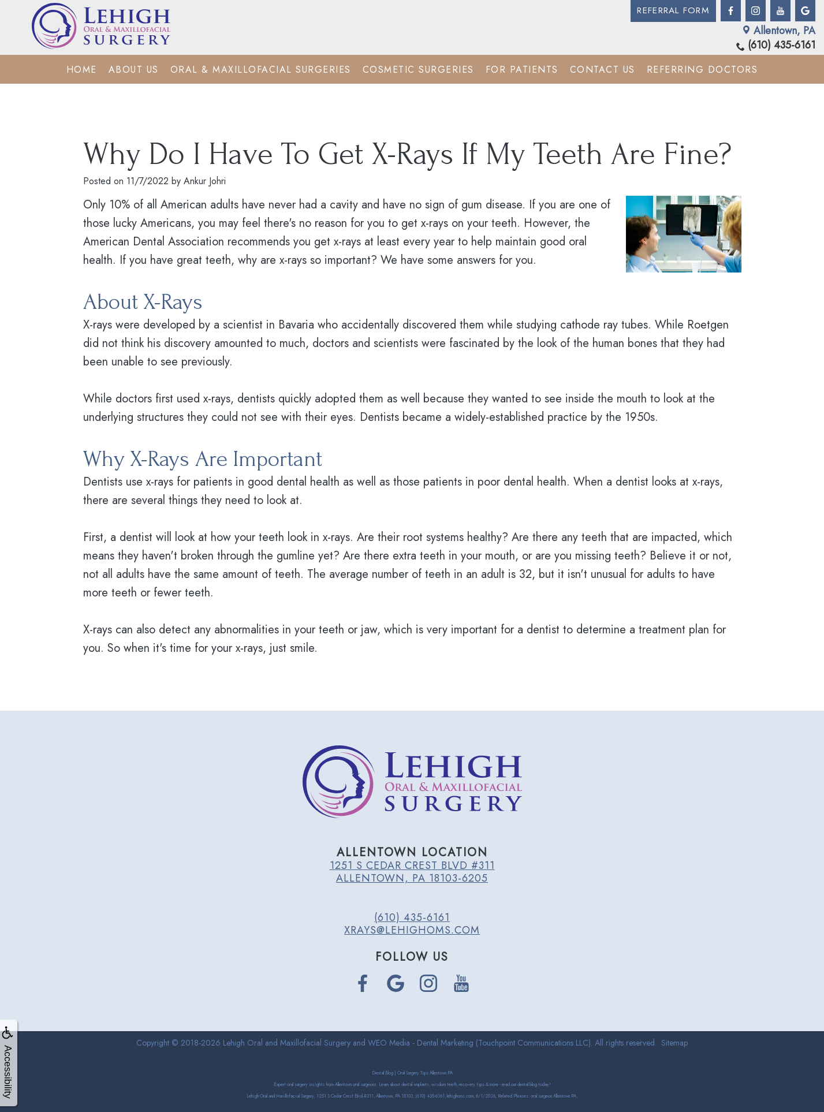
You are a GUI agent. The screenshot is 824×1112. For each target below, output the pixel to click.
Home (81, 69)
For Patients (522, 69)
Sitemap (674, 1042)
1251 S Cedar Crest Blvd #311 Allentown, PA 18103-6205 (412, 872)
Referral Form (671, 11)
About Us (134, 69)
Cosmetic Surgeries (418, 69)
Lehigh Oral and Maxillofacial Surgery (287, 1042)
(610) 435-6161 (775, 45)
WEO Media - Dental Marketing (420, 1042)
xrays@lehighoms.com (412, 930)
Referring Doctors (702, 69)
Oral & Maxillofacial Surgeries (260, 69)
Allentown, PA (778, 30)
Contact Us (602, 69)
